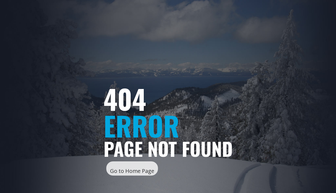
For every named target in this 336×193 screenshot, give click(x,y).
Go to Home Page (132, 171)
